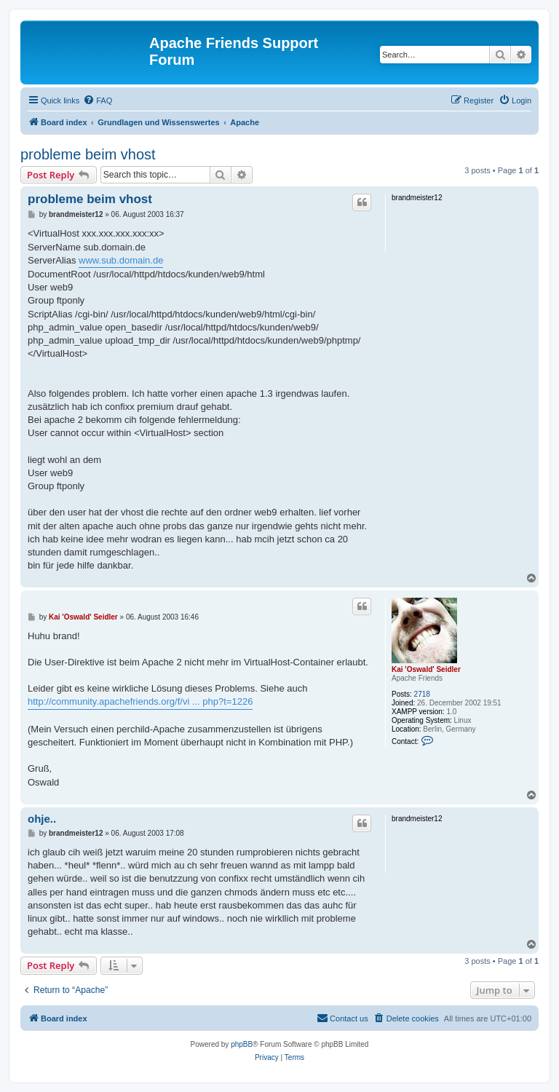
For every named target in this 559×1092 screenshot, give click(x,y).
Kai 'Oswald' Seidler (426, 669)
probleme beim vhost (88, 154)
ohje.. (42, 818)
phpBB (242, 1044)
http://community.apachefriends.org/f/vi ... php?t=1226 (140, 701)
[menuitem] (97, 100)
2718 (422, 694)
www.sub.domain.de (121, 260)
